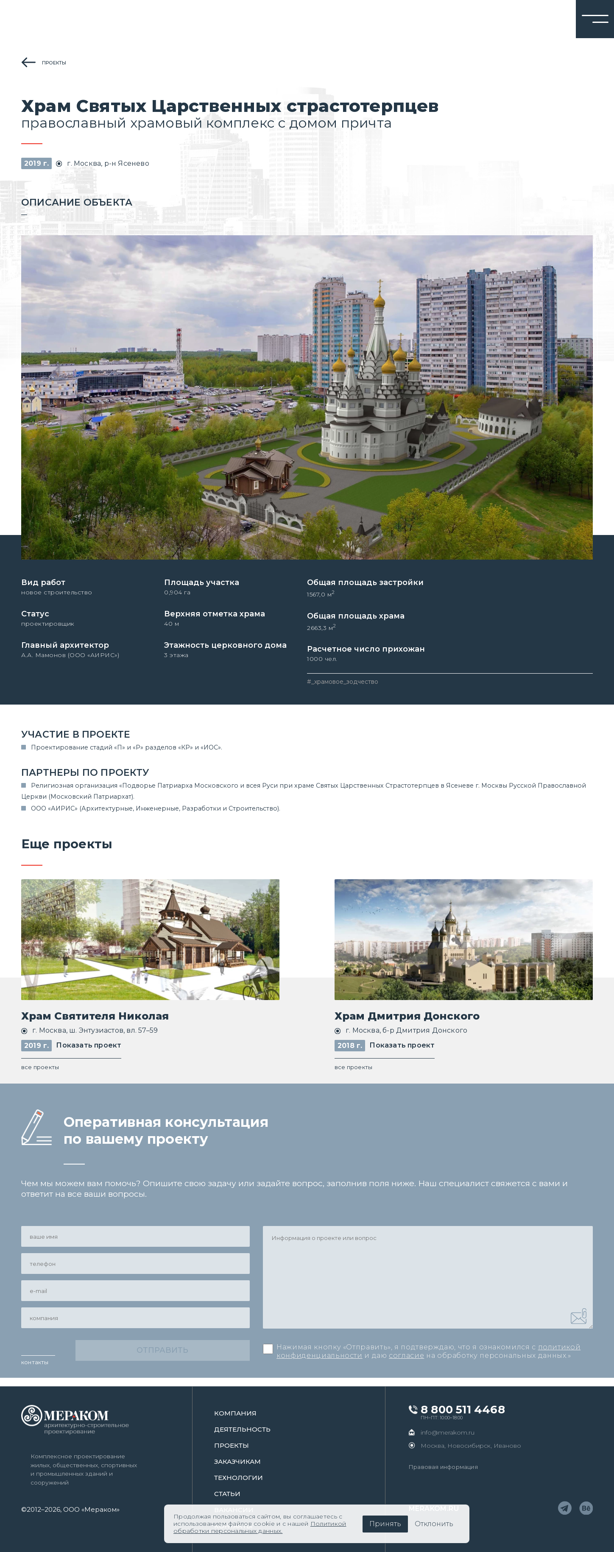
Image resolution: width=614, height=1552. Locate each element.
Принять (385, 1524)
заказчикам (237, 1461)
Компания (235, 1413)
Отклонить (434, 1524)
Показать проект (88, 1048)
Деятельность (242, 1429)
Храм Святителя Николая (95, 1018)
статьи (227, 1494)
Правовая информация (443, 1466)
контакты (35, 1370)
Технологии (238, 1478)
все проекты (40, 1069)
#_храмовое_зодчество (342, 683)
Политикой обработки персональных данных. (259, 1527)
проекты (54, 63)
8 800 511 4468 (463, 1410)
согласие (406, 1360)
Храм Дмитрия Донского (407, 1018)
